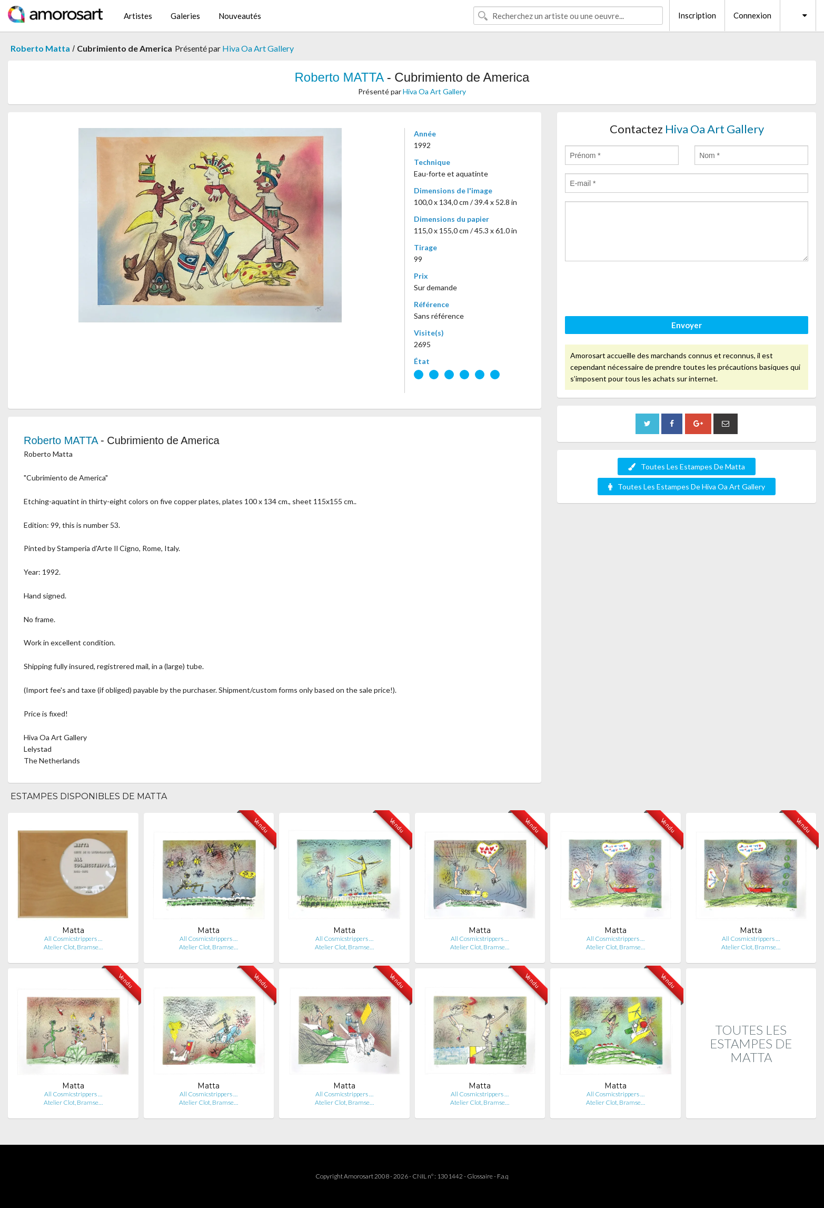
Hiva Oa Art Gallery (258, 48)
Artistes (138, 16)
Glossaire (480, 1176)
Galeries (185, 16)
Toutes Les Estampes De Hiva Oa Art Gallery (686, 486)
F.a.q (503, 1176)
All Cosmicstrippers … (73, 938)
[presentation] (645, 290)
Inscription (697, 15)
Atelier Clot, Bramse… (73, 947)
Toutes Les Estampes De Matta (686, 466)
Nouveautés (240, 16)
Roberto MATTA (339, 77)
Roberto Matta (40, 48)
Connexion (752, 15)
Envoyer (686, 325)
